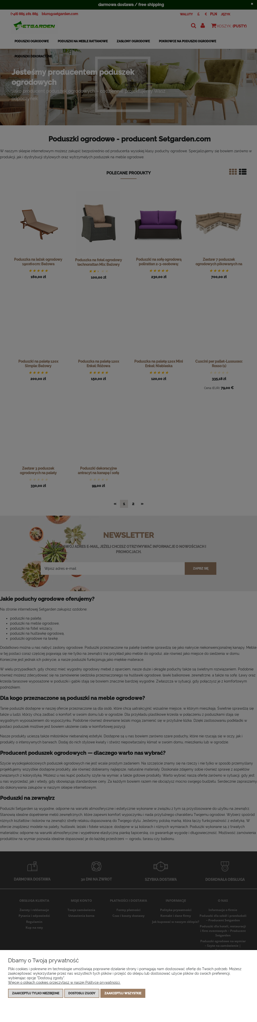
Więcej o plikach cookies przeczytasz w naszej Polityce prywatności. (64, 982)
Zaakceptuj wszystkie (122, 993)
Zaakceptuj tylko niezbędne (35, 993)
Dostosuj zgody (81, 993)
